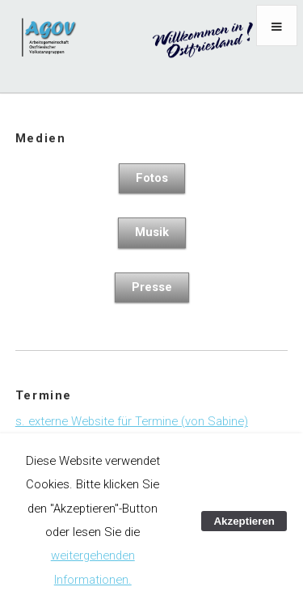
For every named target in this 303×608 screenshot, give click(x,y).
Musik (152, 232)
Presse (152, 287)
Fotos (152, 178)
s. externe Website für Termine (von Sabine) (131, 421)
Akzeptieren (244, 521)
